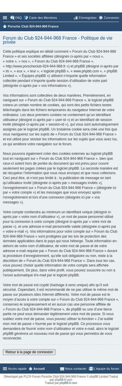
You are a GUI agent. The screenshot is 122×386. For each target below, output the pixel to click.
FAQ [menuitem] (18, 17)
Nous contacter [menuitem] (76, 368)
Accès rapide (5, 17)
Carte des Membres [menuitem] (43, 17)
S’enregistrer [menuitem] (87, 17)
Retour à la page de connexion (29, 352)
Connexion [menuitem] (111, 17)
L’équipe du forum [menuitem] (106, 368)
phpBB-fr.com (68, 383)
